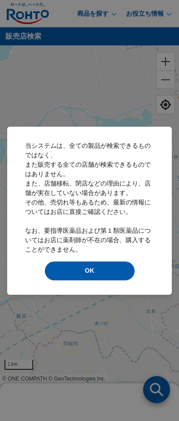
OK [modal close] (89, 270)
